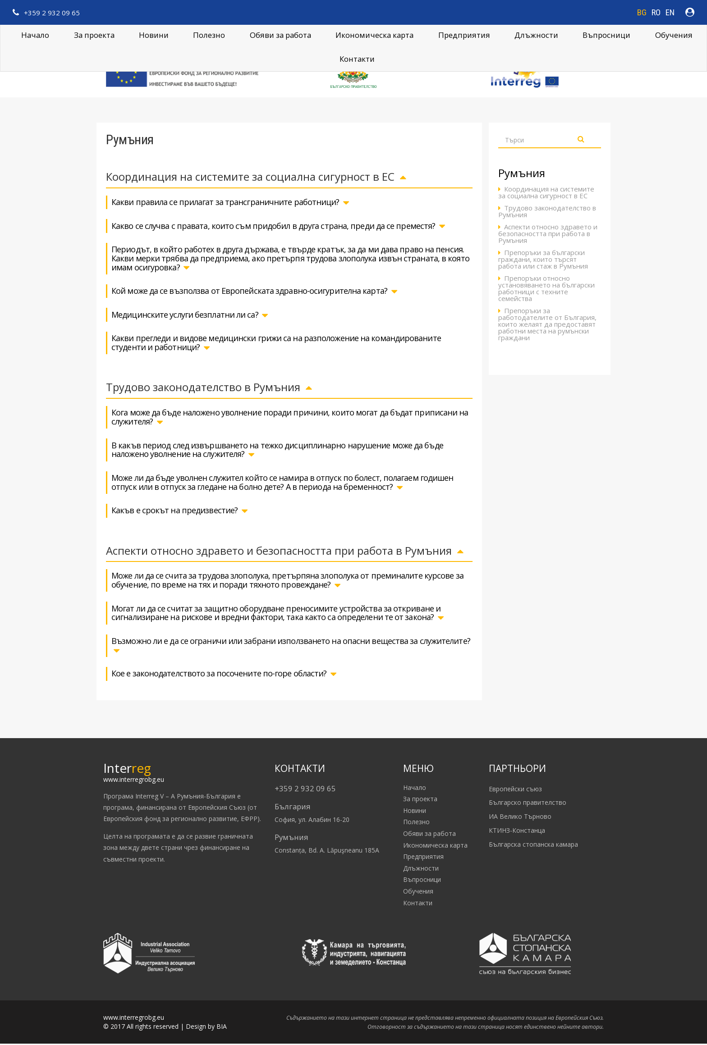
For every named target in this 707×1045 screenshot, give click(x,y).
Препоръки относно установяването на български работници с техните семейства (546, 290)
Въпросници (606, 35)
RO (656, 12)
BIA (221, 1027)
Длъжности (421, 869)
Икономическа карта (374, 35)
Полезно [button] (209, 35)
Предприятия (464, 35)
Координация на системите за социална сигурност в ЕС (546, 194)
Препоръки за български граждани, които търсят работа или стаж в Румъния (543, 260)
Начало (35, 35)
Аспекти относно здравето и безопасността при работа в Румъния (547, 235)
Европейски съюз (515, 790)
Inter (127, 768)
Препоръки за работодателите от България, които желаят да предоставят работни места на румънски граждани (547, 325)
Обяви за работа (280, 35)
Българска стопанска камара (533, 845)
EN (670, 12)
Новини (154, 35)
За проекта (94, 35)
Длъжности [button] (536, 35)
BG (641, 12)
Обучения (674, 35)
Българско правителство (527, 803)
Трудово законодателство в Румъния (547, 212)
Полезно (416, 823)
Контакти (357, 59)
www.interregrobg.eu (133, 780)
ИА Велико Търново (520, 817)
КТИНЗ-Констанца (517, 831)
